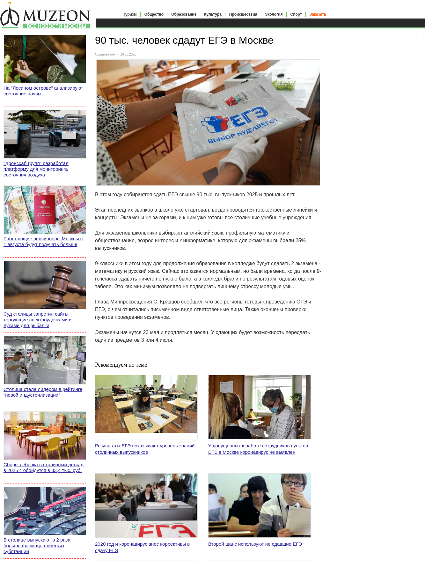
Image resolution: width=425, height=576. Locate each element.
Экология (274, 14)
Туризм (130, 14)
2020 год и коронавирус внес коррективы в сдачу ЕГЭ (142, 547)
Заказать (318, 14)
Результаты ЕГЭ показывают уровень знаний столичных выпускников (145, 449)
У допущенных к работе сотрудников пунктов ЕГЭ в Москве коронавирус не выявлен (258, 449)
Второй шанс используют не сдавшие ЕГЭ (255, 544)
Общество (154, 14)
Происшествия (243, 14)
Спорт (296, 14)
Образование (183, 14)
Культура (212, 14)
